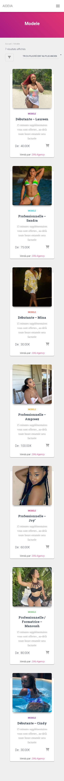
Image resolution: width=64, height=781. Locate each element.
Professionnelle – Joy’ (32, 518)
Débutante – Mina (32, 317)
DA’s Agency (38, 154)
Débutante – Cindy (32, 723)
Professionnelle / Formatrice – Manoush (32, 621)
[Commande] (41, 57)
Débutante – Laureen (32, 119)
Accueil (8, 44)
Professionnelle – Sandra (32, 218)
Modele (32, 114)
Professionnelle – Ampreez (32, 417)
